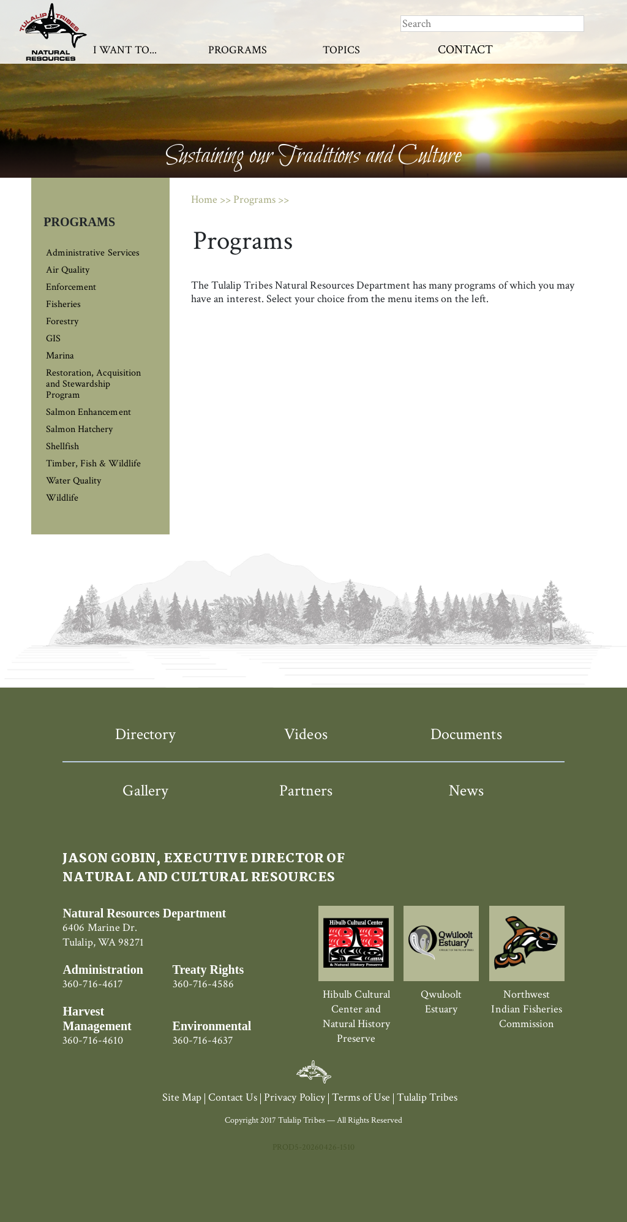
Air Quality (67, 270)
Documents (465, 734)
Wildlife (62, 497)
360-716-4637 (203, 1040)
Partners (305, 790)
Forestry (62, 321)
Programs (237, 50)
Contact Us (232, 1097)
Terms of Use (361, 1097)
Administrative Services (92, 252)
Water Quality (73, 480)
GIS (53, 338)
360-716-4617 (92, 984)
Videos (305, 734)
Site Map (181, 1097)
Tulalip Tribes (427, 1097)
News (466, 790)
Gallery (145, 790)
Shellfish (62, 446)
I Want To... (125, 50)
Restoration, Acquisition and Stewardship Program (93, 383)
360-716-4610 (92, 1040)
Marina (60, 355)
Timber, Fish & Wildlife (93, 463)
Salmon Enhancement (88, 412)
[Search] (492, 23)
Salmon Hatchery (79, 429)
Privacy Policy (294, 1097)
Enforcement (71, 287)
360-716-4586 (203, 984)
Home (204, 199)
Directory (145, 734)
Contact (465, 50)
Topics (341, 50)
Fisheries (63, 304)
